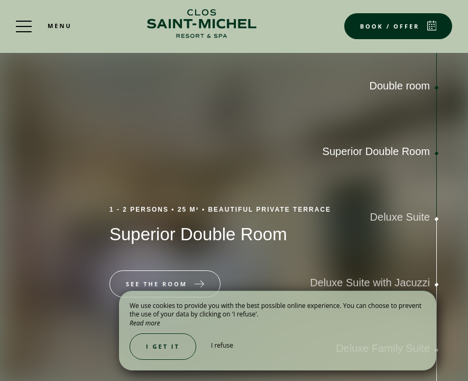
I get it (163, 346)
